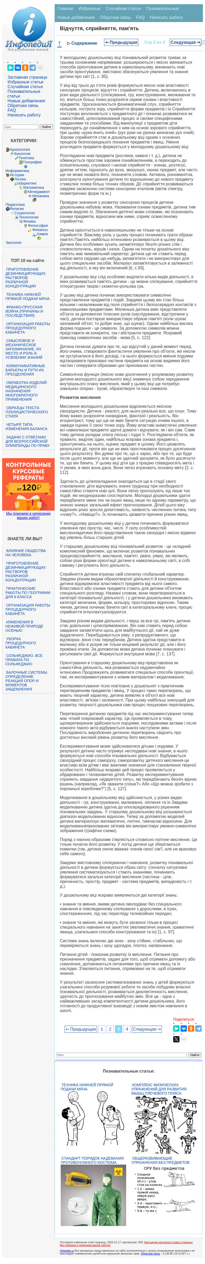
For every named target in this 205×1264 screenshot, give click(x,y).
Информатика (17, 171)
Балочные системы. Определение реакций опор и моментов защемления (27, 680)
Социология (24, 213)
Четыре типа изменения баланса (26, 426)
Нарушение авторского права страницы (168, 1242)
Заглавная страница (27, 77)
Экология (13, 242)
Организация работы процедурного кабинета (28, 328)
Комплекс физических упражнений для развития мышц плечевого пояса (159, 1089)
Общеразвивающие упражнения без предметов (160, 1160)
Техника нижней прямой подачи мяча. (28, 296)
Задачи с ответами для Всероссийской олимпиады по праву (28, 441)
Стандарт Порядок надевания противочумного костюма (92, 1160)
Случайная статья (25, 86)
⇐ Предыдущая (121, 42)
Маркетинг (28, 183)
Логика (20, 179)
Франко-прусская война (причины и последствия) (24, 311)
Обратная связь (23, 105)
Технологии (28, 217)
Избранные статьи (25, 82)
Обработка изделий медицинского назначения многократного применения (26, 391)
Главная (65, 8)
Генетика (26, 158)
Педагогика (15, 204)
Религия (17, 209)
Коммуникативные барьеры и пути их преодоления (25, 370)
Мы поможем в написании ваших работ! (28, 515)
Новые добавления (26, 101)
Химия (42, 234)
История (17, 175)
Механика (40, 196)
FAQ (12, 110)
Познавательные (162, 8)
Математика (33, 187)
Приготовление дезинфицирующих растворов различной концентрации (26, 277)
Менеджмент (39, 192)
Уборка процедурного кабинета (21, 643)
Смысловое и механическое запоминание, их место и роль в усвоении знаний (24, 349)
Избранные (90, 8)
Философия (38, 225)
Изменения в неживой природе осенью (24, 626)
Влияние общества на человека (26, 553)
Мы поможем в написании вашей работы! (85, 1245)
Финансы (40, 230)
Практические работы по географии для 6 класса (28, 592)
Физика (29, 221)
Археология (20, 149)
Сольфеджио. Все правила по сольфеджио (24, 660)
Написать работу (24, 115)
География (32, 162)
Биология (22, 154)
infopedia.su (67, 1250)
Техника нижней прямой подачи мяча (87, 1087)
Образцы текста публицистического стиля (27, 412)
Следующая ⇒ (186, 42)
